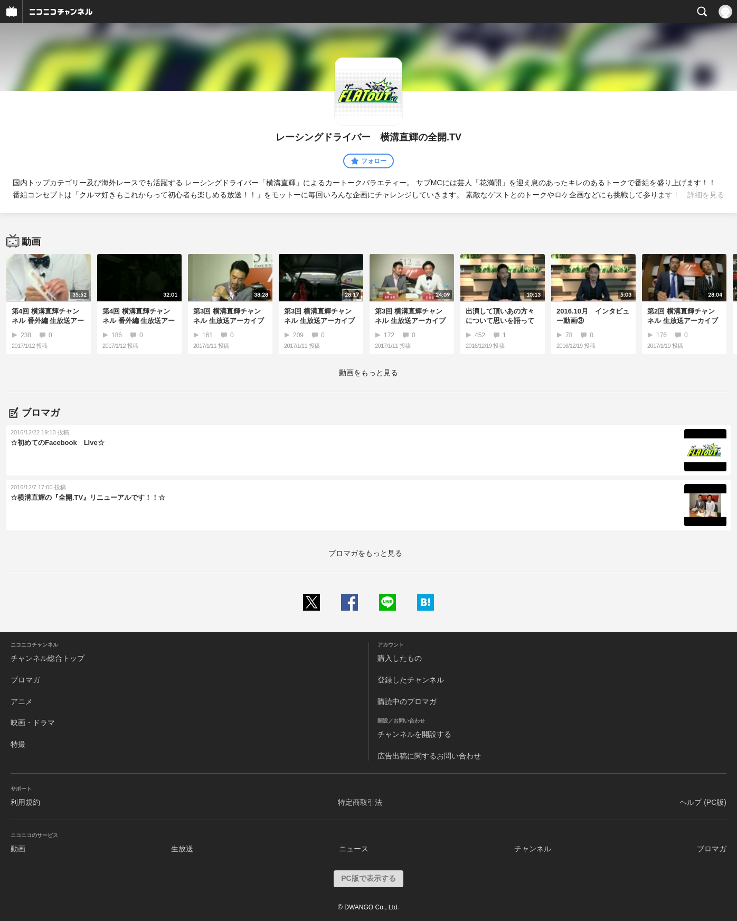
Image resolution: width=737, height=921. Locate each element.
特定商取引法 (360, 802)
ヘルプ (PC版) (702, 802)
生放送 (182, 848)
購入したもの (399, 658)
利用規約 (25, 802)
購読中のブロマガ (407, 701)
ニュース (353, 848)
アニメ (22, 701)
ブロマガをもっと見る (365, 553)
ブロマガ (25, 680)
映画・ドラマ (33, 722)
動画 (18, 848)
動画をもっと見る (368, 372)
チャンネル (532, 848)
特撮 (18, 744)
